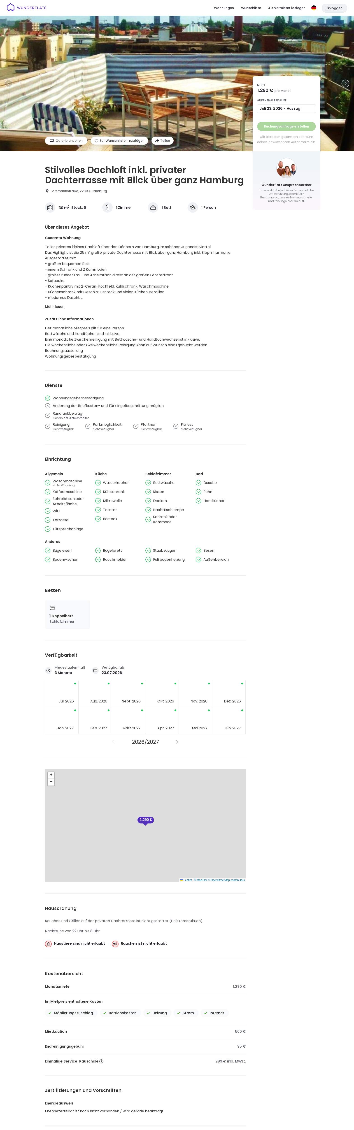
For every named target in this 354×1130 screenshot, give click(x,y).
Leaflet (186, 880)
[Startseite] (26, 8)
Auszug (293, 108)
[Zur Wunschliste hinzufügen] (119, 141)
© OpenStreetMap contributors (226, 880)
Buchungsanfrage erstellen (286, 126)
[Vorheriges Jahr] (113, 741)
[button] (145, 821)
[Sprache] (313, 7)
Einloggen (334, 8)
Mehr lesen (55, 306)
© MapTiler (200, 880)
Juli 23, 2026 (271, 108)
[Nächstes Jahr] (177, 741)
